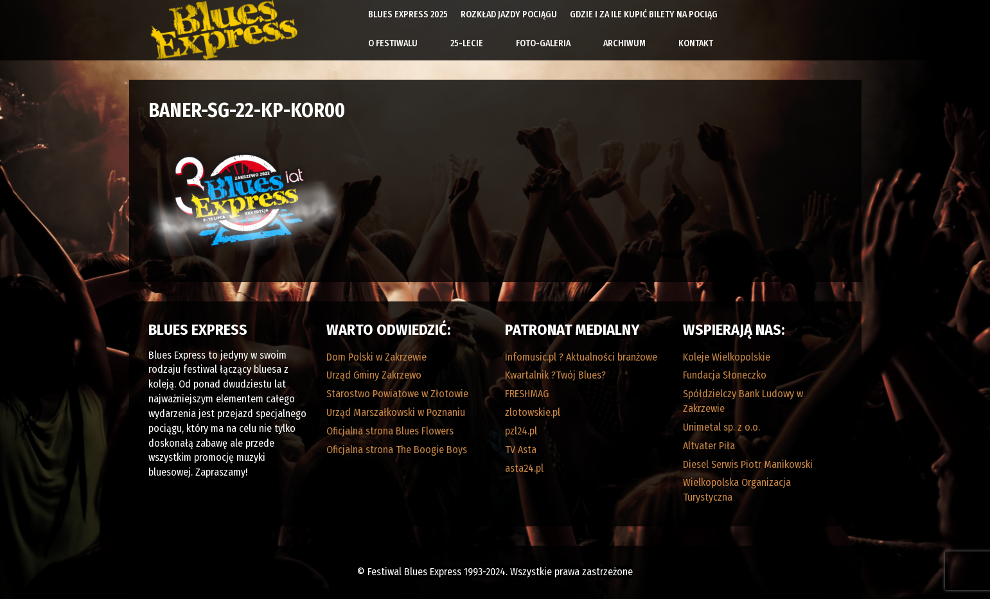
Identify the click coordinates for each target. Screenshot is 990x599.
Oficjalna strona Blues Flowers (390, 431)
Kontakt (695, 43)
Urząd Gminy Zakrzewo (373, 375)
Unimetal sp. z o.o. (721, 427)
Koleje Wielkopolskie (726, 357)
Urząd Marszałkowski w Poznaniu (395, 412)
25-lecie (466, 43)
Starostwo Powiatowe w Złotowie (397, 394)
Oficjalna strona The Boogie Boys (396, 449)
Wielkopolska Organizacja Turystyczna (737, 489)
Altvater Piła (709, 446)
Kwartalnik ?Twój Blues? (555, 375)
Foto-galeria (543, 43)
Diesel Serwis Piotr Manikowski (748, 464)
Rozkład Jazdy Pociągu (509, 14)
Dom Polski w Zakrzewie (376, 357)
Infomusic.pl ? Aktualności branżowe (581, 357)
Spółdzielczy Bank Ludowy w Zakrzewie (743, 401)
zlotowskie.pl (532, 412)
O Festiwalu (393, 43)
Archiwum (624, 43)
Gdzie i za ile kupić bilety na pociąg (644, 14)
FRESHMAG (527, 394)
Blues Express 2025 (408, 14)
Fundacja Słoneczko (724, 375)
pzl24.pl (521, 431)
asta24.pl (524, 468)
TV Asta (520, 449)
